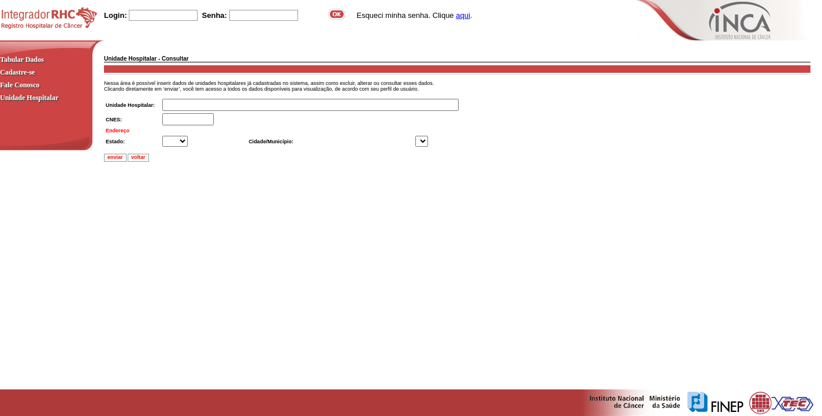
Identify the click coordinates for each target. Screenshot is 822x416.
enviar (115, 157)
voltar (138, 157)
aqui (463, 15)
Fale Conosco (19, 85)
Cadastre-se (17, 72)
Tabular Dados (22, 59)
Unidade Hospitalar (29, 98)
